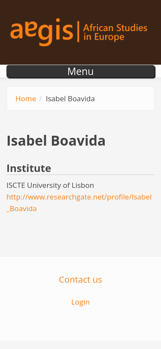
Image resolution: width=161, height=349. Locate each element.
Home (25, 98)
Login (80, 302)
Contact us (80, 279)
